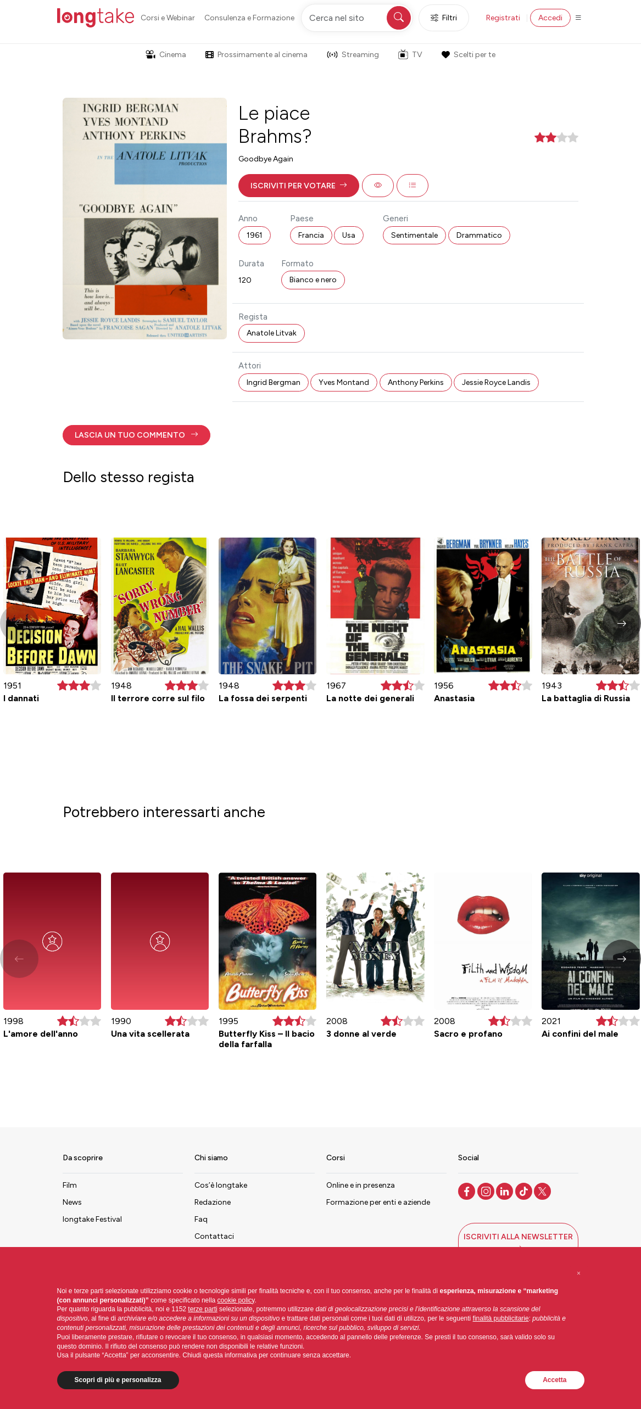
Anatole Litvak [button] (272, 333)
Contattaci (214, 1236)
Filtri (444, 18)
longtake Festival (92, 1219)
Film (70, 1185)
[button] (298, 185)
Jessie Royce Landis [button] (496, 382)
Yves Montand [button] (344, 382)
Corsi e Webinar (168, 18)
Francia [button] (311, 235)
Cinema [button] (166, 54)
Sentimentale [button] (414, 235)
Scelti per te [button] (468, 54)
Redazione (212, 1202)
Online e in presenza (360, 1185)
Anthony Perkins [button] (416, 382)
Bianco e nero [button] (313, 279)
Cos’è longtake (220, 1185)
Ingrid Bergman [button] (273, 382)
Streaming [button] (353, 54)
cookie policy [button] (236, 1300)
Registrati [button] (503, 18)
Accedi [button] (550, 18)
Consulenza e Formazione (249, 18)
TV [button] (410, 54)
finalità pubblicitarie (501, 1318)
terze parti (202, 1309)
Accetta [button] (554, 1380)
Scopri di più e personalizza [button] (118, 1380)
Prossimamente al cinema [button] (256, 54)
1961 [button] (255, 235)
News (72, 1202)
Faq (201, 1219)
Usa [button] (348, 235)
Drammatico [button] (479, 235)
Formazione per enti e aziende (378, 1202)
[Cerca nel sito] (357, 18)
